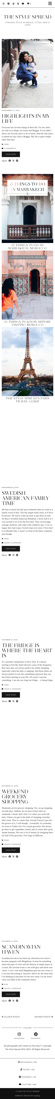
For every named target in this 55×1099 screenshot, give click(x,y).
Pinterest (27, 1077)
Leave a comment (11, 543)
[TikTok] (14, 3)
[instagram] (19, 1036)
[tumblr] (18, 3)
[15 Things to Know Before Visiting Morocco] (27, 285)
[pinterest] (36, 1036)
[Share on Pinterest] (17, 160)
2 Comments (9, 148)
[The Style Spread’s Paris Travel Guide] (27, 361)
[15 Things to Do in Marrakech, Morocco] (27, 208)
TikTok (27, 1070)
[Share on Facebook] (10, 160)
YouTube (27, 1084)
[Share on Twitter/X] (13, 160)
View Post (11, 154)
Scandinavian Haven (21, 949)
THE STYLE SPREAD (27, 17)
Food (6, 144)
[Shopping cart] (29, 3)
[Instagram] (4, 3)
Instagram (27, 1062)
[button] (51, 3)
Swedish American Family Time (25, 498)
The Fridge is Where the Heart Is (27, 650)
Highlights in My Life (26, 118)
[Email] (23, 3)
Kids (6, 984)
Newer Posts (44, 1017)
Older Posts (11, 1017)
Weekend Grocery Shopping (15, 796)
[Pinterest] (8, 3)
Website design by (27, 1096)
